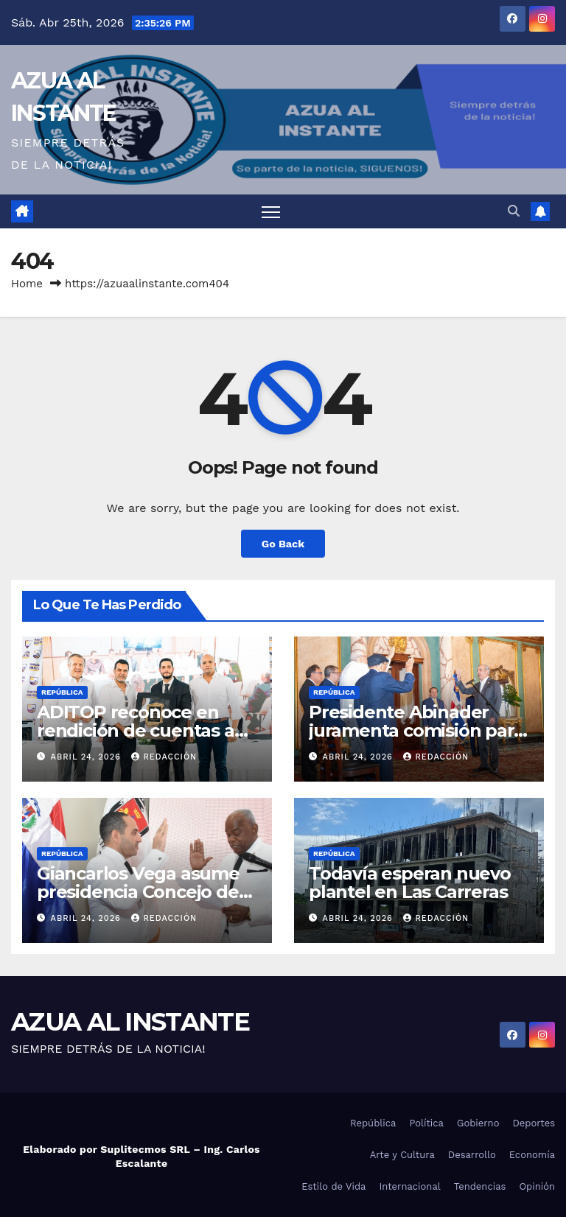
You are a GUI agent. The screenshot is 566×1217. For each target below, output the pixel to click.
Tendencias (480, 1186)
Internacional (409, 1186)
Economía (532, 1154)
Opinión (537, 1186)
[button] (514, 211)
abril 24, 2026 (88, 757)
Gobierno (478, 1123)
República (62, 692)
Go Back (283, 544)
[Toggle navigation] (271, 211)
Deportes (533, 1123)
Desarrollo (472, 1154)
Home (27, 283)
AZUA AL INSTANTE (130, 1021)
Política (426, 1123)
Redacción (164, 757)
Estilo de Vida (333, 1186)
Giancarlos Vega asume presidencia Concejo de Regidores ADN (138, 892)
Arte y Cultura (402, 1154)
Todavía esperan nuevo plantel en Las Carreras (410, 882)
